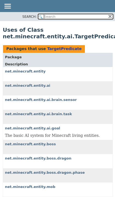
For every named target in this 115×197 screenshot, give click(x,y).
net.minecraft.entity (25, 71)
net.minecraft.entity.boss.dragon (38, 158)
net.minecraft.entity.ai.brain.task (38, 114)
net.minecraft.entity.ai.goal (32, 128)
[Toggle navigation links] (7, 6)
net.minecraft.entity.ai (27, 85)
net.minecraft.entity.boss (30, 144)
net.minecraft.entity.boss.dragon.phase (45, 172)
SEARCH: (29, 17)
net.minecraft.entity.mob (30, 187)
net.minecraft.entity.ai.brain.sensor (41, 100)
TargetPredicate (64, 49)
